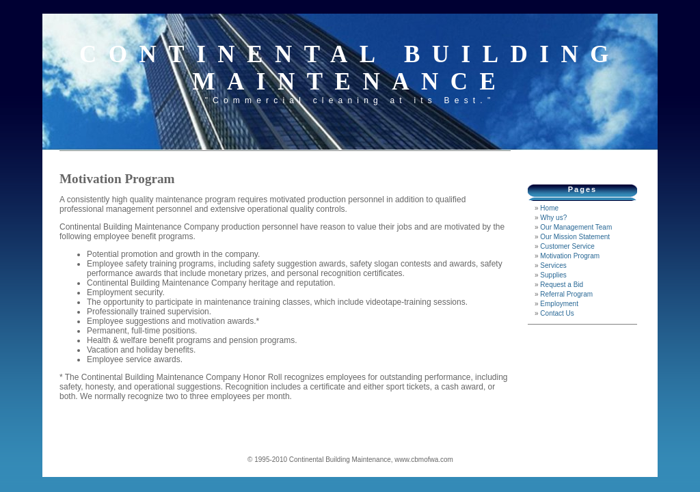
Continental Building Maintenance (350, 68)
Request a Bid (561, 284)
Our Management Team (576, 227)
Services (553, 265)
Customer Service (567, 246)
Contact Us (557, 313)
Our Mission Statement (575, 237)
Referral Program (566, 294)
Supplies (553, 275)
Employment (559, 304)
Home (549, 208)
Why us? (553, 217)
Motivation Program (570, 256)
